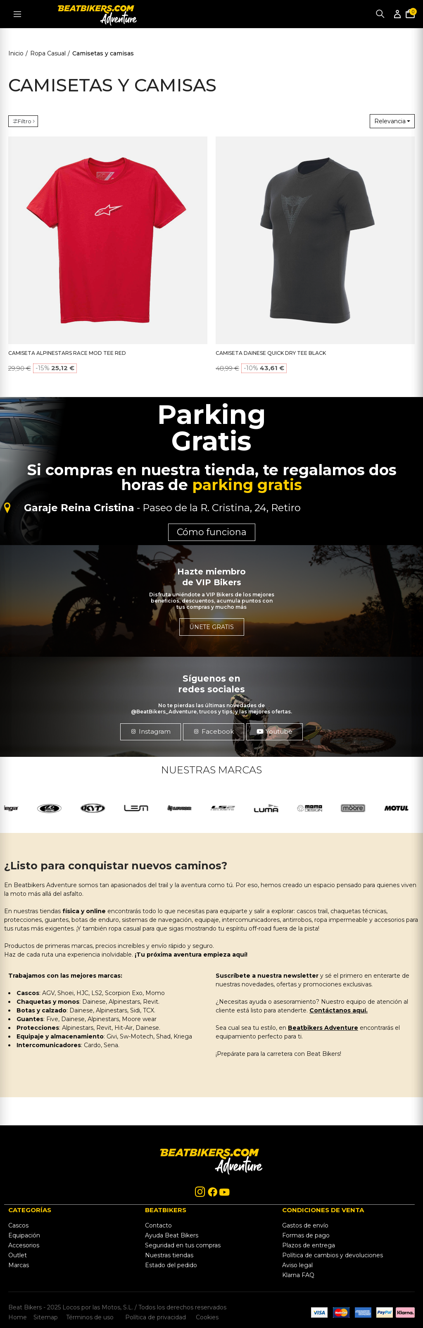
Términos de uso (89, 1317)
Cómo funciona (212, 532)
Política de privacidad (156, 1317)
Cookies (205, 1317)
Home (17, 1317)
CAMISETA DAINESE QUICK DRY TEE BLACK (271, 353)
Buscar (380, 14)
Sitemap (45, 1317)
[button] (150, 731)
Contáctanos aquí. (338, 1010)
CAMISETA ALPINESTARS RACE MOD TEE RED (67, 353)
